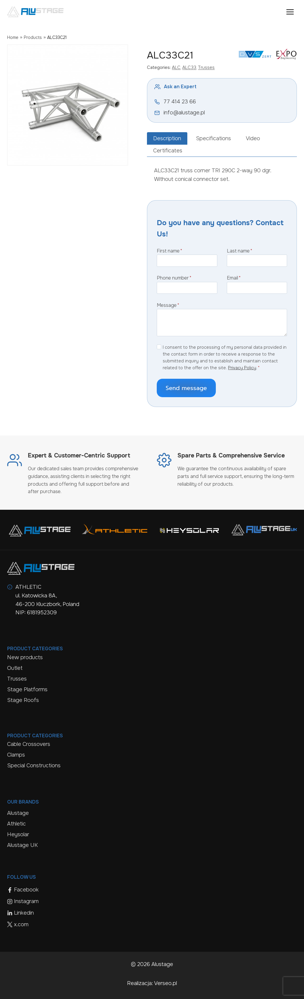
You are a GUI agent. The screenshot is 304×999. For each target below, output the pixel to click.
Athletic (16, 823)
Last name (239, 251)
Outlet (15, 668)
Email (234, 278)
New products (25, 657)
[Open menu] (290, 12)
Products (33, 37)
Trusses (206, 67)
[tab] (167, 138)
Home (12, 37)
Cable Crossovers (28, 744)
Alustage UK (22, 845)
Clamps (16, 755)
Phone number (174, 278)
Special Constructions (34, 765)
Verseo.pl (165, 983)
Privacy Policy (242, 367)
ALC (176, 67)
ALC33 (189, 67)
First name (169, 251)
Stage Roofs (23, 700)
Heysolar (18, 834)
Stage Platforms (27, 689)
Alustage (18, 813)
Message (168, 305)
